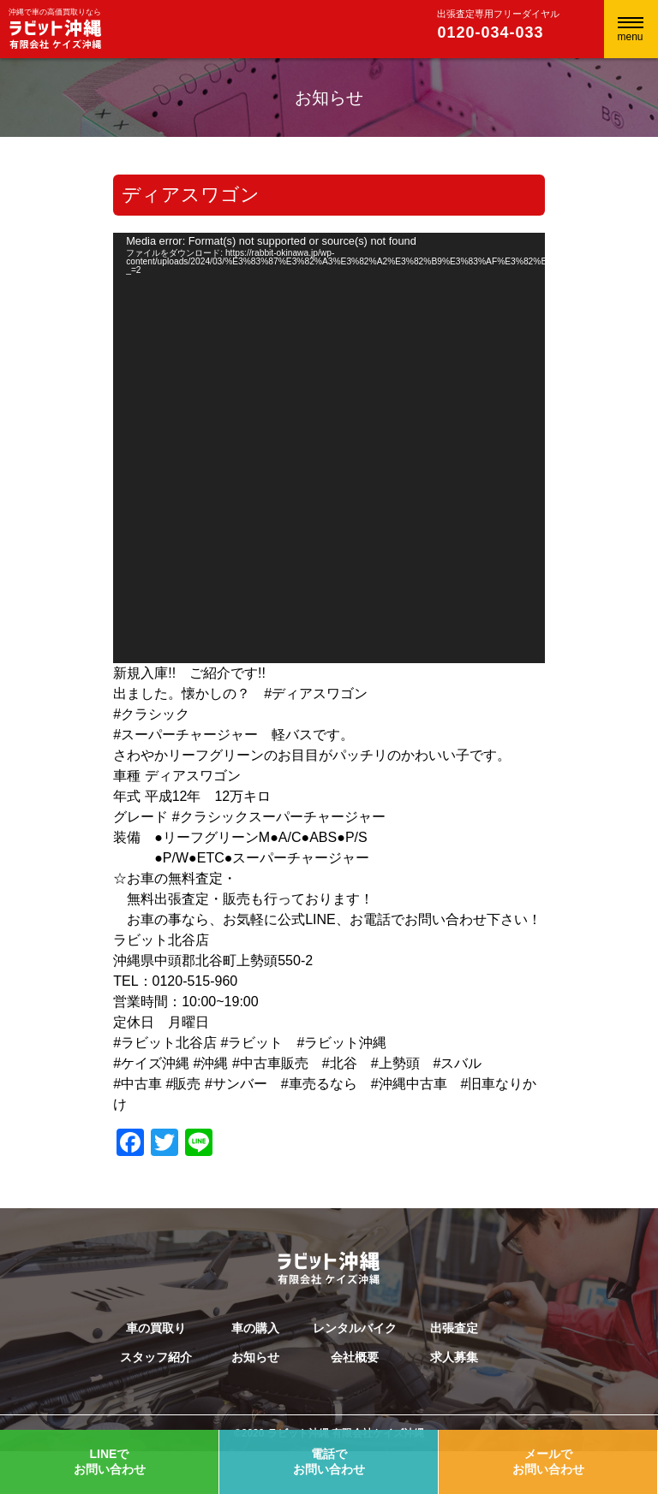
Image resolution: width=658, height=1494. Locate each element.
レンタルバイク (355, 1328)
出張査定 (454, 1328)
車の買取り (156, 1328)
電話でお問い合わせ (329, 1461)
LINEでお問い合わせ (110, 1461)
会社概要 (355, 1357)
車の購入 (255, 1328)
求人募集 (454, 1357)
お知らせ (255, 1357)
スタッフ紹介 (156, 1357)
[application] (329, 448)
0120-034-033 (490, 32)
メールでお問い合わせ (548, 1461)
